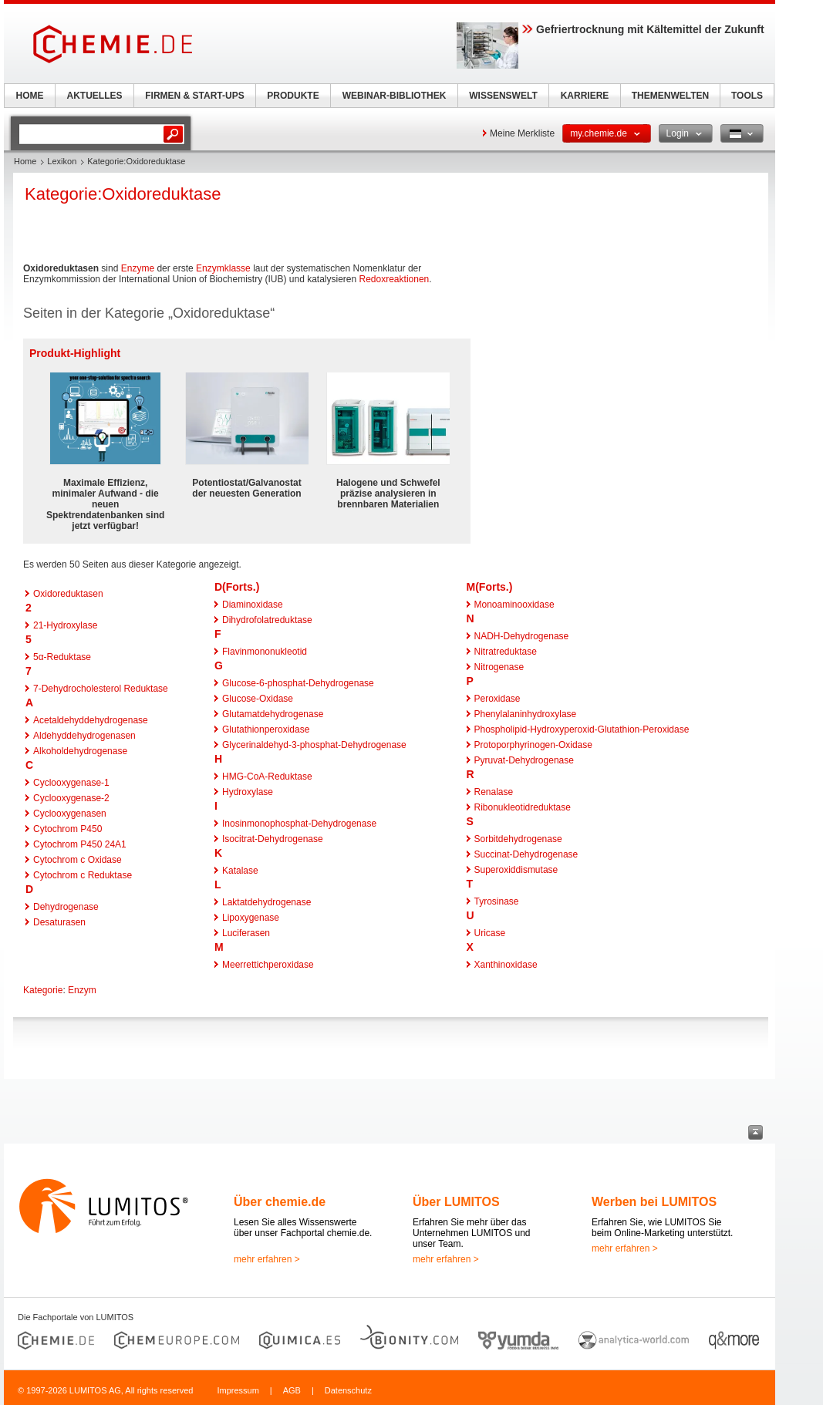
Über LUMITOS (456, 1201)
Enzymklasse (223, 268)
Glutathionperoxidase (265, 729)
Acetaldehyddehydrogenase (90, 720)
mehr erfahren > (267, 1259)
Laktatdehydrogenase (266, 902)
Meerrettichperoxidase (268, 964)
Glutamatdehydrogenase (272, 714)
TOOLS (747, 95)
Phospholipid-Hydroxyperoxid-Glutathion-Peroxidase (582, 729)
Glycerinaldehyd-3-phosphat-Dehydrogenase (314, 745)
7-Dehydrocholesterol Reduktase (100, 688)
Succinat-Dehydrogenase (526, 854)
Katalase (240, 870)
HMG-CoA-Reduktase (267, 776)
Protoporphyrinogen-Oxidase (533, 745)
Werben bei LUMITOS (654, 1201)
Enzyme (137, 268)
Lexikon (61, 161)
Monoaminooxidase (514, 604)
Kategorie (42, 990)
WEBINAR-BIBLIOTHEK (394, 95)
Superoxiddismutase (516, 869)
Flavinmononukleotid (264, 651)
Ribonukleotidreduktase (522, 807)
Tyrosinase (496, 901)
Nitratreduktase (505, 651)
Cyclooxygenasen (69, 813)
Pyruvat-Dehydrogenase (524, 760)
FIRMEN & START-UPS (194, 95)
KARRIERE (585, 95)
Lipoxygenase (250, 917)
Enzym (82, 990)
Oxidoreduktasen (68, 593)
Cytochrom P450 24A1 (79, 844)
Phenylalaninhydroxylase (525, 714)
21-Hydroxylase (65, 625)
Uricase (490, 933)
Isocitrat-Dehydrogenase (272, 839)
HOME (30, 95)
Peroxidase (497, 698)
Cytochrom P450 (67, 829)
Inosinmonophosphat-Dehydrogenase (299, 823)
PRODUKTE (293, 95)
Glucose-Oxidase (257, 698)
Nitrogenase (499, 667)
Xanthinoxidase (506, 964)
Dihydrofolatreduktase (267, 620)
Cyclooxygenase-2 (71, 798)
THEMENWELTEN (670, 95)
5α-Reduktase (62, 657)
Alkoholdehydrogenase (80, 751)
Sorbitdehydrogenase (518, 839)
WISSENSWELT (503, 95)
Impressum (237, 1390)
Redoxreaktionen (394, 279)
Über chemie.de (279, 1201)
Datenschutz (348, 1390)
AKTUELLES (95, 95)
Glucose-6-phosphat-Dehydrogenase (298, 683)
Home (25, 161)
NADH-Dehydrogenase (521, 636)
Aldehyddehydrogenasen (84, 735)
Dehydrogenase (66, 906)
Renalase (494, 792)
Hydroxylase (247, 792)
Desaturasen (59, 922)
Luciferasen (246, 933)
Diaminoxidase (252, 604)
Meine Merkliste (522, 133)
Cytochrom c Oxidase (77, 859)
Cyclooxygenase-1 (71, 782)
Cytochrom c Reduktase (82, 875)
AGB (292, 1390)
